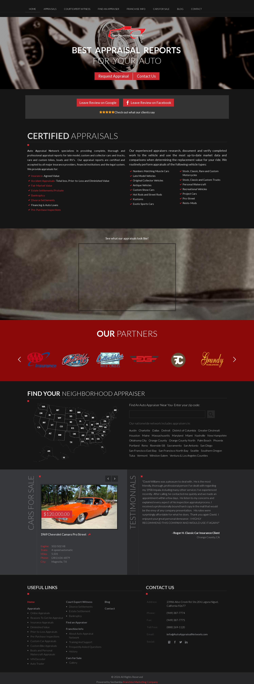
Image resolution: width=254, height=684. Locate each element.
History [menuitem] (73, 651)
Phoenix (218, 440)
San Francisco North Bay (173, 450)
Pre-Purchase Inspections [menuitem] (44, 636)
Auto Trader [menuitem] (37, 663)
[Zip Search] (167, 414)
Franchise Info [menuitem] (136, 9)
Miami (189, 435)
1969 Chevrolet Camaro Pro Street (63, 534)
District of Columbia (184, 430)
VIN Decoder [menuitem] (37, 659)
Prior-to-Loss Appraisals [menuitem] (43, 631)
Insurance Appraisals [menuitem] (42, 622)
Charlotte (144, 430)
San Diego (206, 445)
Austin (133, 430)
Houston (134, 435)
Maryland (177, 435)
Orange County (158, 440)
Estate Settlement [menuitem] (79, 611)
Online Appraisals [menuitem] (40, 613)
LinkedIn (186, 642)
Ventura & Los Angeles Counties (189, 455)
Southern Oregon (211, 450)
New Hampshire (217, 435)
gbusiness (169, 642)
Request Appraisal (113, 76)
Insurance (36, 175)
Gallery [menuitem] (73, 662)
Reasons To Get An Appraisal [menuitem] (46, 617)
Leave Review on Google (97, 102)
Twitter (180, 642)
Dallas (155, 430)
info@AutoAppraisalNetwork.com (187, 634)
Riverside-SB (157, 445)
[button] (234, 360)
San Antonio (191, 445)
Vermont (142, 455)
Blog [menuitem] (180, 9)
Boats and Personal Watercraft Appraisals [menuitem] (42, 652)
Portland (134, 445)
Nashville (200, 435)
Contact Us (146, 76)
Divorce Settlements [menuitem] (81, 606)
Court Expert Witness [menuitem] (77, 9)
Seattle (194, 450)
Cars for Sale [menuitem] (161, 9)
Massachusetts (161, 435)
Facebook (174, 642)
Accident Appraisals (42, 180)
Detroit (165, 430)
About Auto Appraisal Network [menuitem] (81, 635)
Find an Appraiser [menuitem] (108, 9)
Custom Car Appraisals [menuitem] (43, 641)
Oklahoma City (138, 440)
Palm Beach (204, 440)
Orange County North (182, 440)
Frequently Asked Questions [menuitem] (85, 646)
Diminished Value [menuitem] (40, 627)
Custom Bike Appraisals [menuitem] (43, 645)
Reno (145, 445)
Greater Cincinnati (209, 430)
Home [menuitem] (32, 9)
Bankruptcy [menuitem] (75, 615)
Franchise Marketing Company (140, 681)
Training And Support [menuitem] (80, 642)
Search (212, 414)
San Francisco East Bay (143, 450)
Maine (146, 435)
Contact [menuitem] (196, 9)
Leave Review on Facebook (151, 102)
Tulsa (132, 455)
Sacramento (174, 445)
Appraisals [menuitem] (50, 9)
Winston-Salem (159, 455)
